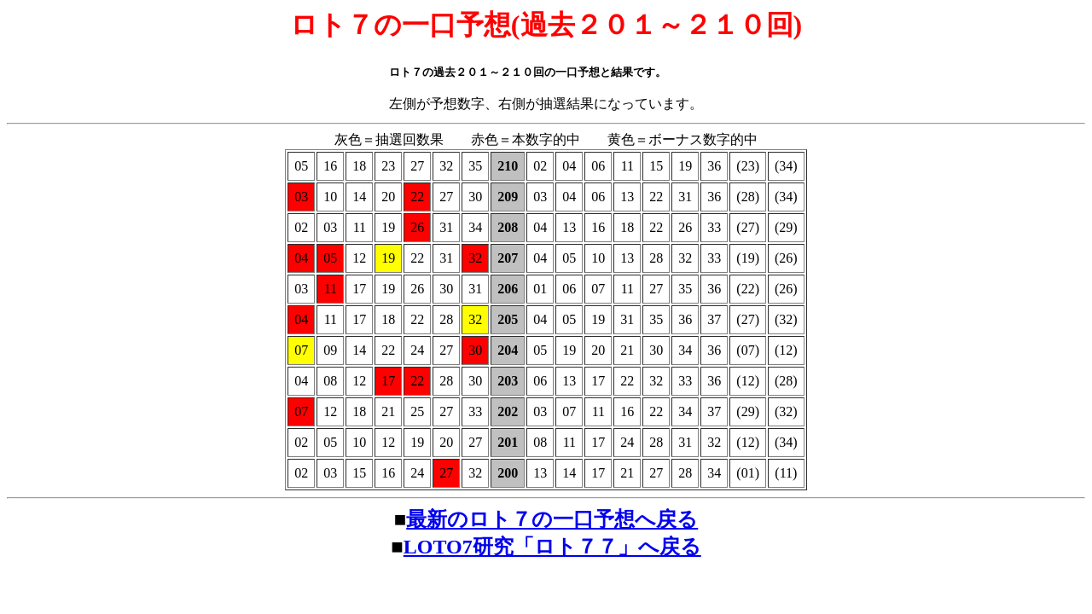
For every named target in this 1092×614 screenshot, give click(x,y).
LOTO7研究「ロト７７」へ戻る (552, 547)
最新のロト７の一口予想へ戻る (552, 519)
